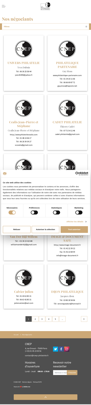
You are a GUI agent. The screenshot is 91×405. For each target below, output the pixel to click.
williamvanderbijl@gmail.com (24, 244)
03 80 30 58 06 (69, 300)
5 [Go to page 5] (55, 319)
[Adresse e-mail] (65, 373)
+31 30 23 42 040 (25, 241)
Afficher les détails (74, 222)
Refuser (16, 229)
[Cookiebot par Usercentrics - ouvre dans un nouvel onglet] (77, 173)
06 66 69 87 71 (69, 82)
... (63, 319)
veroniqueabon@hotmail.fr (69, 304)
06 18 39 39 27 (25, 141)
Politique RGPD (37, 383)
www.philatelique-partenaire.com (67, 75)
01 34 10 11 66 (69, 79)
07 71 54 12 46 (69, 130)
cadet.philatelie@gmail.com (67, 134)
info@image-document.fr (67, 255)
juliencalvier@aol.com (23, 303)
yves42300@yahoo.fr (23, 75)
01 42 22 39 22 (69, 248)
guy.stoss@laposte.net (67, 86)
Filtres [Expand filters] (45, 26)
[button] (45, 398)
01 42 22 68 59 (69, 252)
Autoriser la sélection (45, 229)
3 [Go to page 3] (41, 319)
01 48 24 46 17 (25, 138)
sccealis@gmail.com (23, 145)
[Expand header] (3, 6)
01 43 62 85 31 (25, 296)
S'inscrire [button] (72, 373)
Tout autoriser (74, 229)
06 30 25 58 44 (25, 71)
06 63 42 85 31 (25, 299)
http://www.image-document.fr (67, 245)
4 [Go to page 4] (48, 319)
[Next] (84, 319)
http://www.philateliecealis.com (23, 134)
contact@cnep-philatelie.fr (37, 356)
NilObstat (27, 387)
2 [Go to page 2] (34, 319)
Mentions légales (27, 383)
